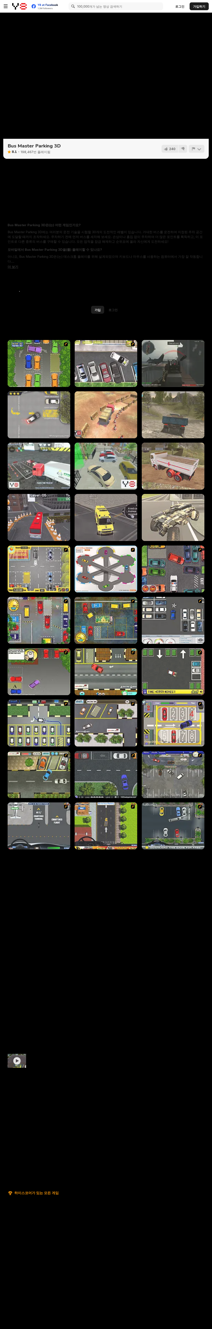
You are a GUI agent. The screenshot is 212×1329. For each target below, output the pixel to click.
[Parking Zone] (106, 569)
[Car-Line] (39, 723)
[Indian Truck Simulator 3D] (173, 466)
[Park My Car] (39, 569)
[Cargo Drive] (173, 414)
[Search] (72, 6)
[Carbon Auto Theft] (173, 569)
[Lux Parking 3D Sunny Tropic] (106, 466)
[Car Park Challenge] (173, 620)
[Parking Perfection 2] (39, 363)
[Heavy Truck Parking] (106, 414)
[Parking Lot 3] (39, 774)
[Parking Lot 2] (106, 723)
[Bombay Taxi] (39, 620)
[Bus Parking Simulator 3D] (39, 517)
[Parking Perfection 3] (39, 671)
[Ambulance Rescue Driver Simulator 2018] (106, 517)
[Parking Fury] (39, 414)
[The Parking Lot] (106, 671)
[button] (13, 266)
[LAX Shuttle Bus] (39, 825)
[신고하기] (196, 149)
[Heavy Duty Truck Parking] (106, 825)
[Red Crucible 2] (173, 363)
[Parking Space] (106, 774)
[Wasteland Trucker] (173, 517)
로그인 (179, 6)
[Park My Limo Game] (173, 825)
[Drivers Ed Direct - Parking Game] (106, 363)
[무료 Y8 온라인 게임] (19, 6)
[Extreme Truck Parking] (39, 466)
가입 (98, 310)
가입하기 (199, 6)
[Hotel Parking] (173, 723)
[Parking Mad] (173, 671)
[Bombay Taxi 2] (106, 620)
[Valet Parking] (173, 774)
